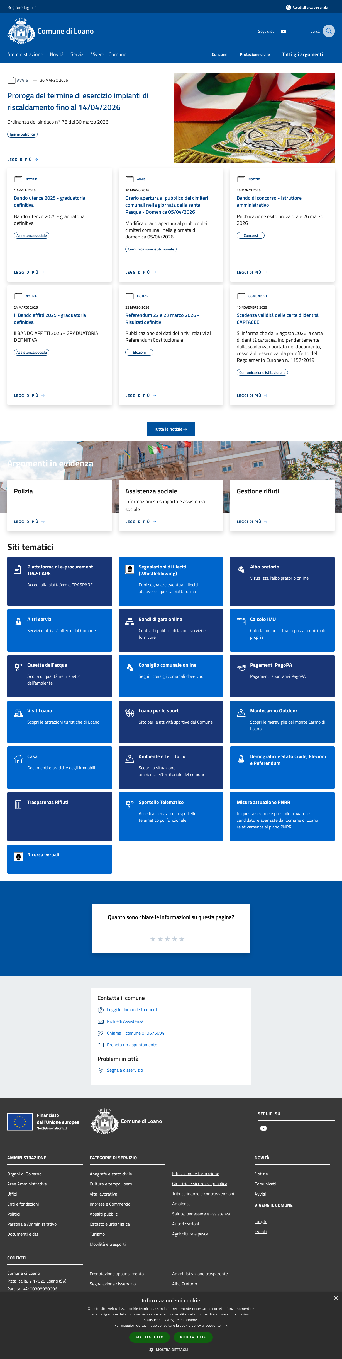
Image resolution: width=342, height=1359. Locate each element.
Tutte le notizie (171, 429)
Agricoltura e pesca (190, 1233)
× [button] (336, 1298)
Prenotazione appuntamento (117, 1273)
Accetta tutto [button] (149, 1337)
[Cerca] (328, 31)
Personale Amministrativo (32, 1224)
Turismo (97, 1234)
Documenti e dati (23, 1234)
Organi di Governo (24, 1173)
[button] (171, 1349)
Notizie (25, 179)
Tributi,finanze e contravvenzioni (203, 1193)
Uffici (12, 1194)
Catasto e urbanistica (110, 1224)
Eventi (261, 1231)
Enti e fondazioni (23, 1204)
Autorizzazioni (185, 1223)
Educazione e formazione (195, 1173)
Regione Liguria (22, 7)
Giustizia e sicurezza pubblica (199, 1183)
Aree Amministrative (27, 1183)
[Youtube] (278, 31)
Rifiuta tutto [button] (193, 1336)
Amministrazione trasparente (200, 1273)
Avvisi (23, 80)
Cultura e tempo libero (111, 1183)
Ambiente (181, 1203)
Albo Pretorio (184, 1283)
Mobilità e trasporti (108, 1244)
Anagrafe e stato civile (111, 1173)
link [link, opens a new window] (225, 1325)
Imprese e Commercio (110, 1204)
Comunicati (252, 296)
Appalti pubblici (104, 1214)
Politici (13, 1214)
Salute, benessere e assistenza (201, 1213)
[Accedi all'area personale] (307, 7)
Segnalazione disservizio (113, 1283)
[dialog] (171, 1325)
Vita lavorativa (103, 1194)
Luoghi (261, 1221)
